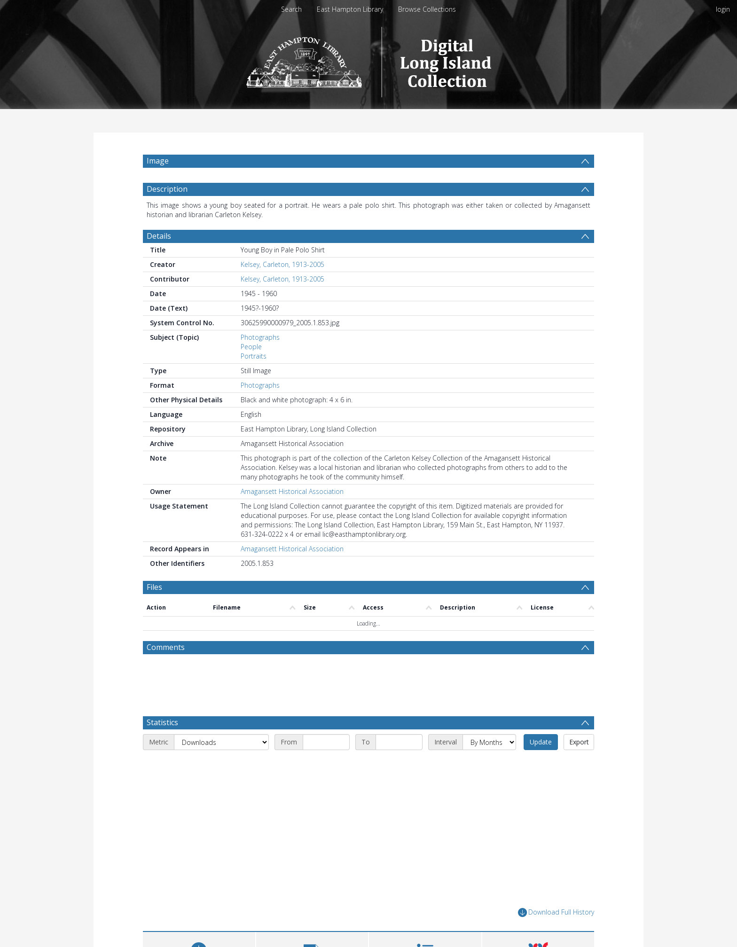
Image (158, 161)
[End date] (399, 742)
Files (154, 587)
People (251, 346)
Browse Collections (427, 9)
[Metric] (221, 742)
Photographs (260, 337)
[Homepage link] (368, 59)
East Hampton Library (350, 9)
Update (541, 741)
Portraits (254, 356)
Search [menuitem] (291, 9)
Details (159, 236)
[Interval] (489, 742)
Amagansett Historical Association (292, 491)
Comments (166, 647)
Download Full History (556, 912)
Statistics (162, 722)
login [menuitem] (723, 9)
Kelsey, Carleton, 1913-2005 (282, 264)
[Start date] (326, 742)
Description (167, 189)
